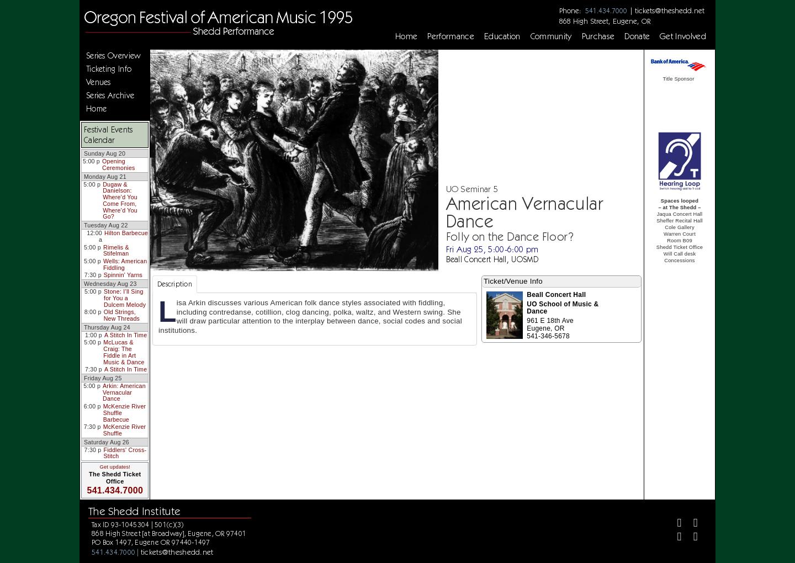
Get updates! (114, 467)
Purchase (598, 36)
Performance (450, 36)
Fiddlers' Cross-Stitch (125, 453)
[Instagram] (675, 538)
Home (406, 36)
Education (502, 36)
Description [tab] (174, 284)
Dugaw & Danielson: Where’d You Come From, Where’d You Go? (120, 200)
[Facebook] (675, 524)
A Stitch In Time (125, 335)
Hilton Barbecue (126, 233)
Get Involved (683, 36)
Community (551, 36)
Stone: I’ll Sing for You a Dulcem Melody (125, 297)
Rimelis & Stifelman (116, 250)
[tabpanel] (314, 319)
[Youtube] (691, 538)
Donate (637, 36)
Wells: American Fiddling (125, 264)
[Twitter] (691, 524)
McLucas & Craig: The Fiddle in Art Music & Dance (123, 352)
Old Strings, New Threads (122, 315)
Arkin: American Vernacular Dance (124, 392)
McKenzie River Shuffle (124, 430)
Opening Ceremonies (118, 164)
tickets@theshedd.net (669, 10)
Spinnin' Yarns (123, 275)
